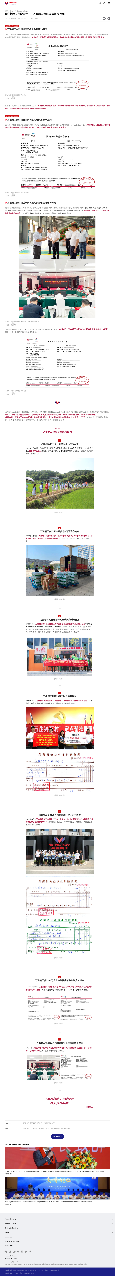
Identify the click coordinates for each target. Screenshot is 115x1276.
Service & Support (12, 1241)
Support (26, 1273)
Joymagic (32, 1273)
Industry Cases (11, 1223)
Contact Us (9, 1246)
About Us (8, 1237)
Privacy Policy (18, 1273)
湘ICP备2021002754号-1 (52, 1270)
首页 (6, 11)
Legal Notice (8, 1273)
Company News (22, 11)
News (12, 11)
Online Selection (11, 1228)
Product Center (11, 1219)
